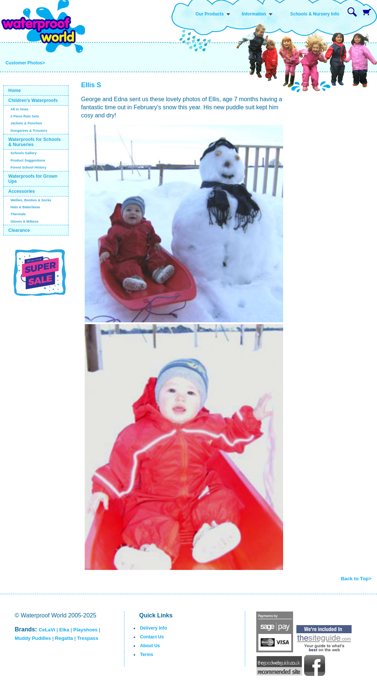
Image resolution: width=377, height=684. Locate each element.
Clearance (19, 230)
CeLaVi (47, 629)
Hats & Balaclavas (25, 207)
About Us (150, 645)
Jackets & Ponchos (26, 123)
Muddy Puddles (33, 638)
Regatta (64, 638)
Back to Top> (356, 578)
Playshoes (85, 629)
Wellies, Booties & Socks (30, 200)
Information (254, 14)
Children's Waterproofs (33, 100)
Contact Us (152, 636)
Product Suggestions (27, 160)
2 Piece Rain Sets (24, 116)
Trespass (87, 638)
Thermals (18, 214)
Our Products (209, 14)
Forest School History (28, 167)
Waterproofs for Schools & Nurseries (34, 142)
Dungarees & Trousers (28, 130)
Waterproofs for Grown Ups (32, 179)
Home (14, 90)
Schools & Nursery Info (314, 14)
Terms (146, 654)
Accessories (21, 191)
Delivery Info (153, 628)
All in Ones (19, 109)
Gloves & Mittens (24, 221)
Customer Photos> (25, 62)
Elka (64, 629)
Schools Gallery (23, 153)
